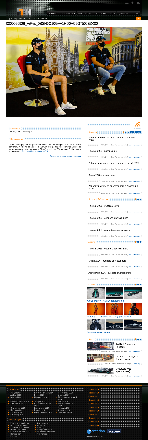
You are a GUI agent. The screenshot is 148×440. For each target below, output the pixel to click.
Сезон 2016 (93, 400)
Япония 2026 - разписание (102, 151)
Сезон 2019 (93, 389)
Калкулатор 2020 (41, 408)
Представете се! (44, 429)
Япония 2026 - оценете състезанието (108, 218)
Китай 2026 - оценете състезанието (107, 261)
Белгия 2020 (15, 397)
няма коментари (134, 145)
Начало (53, 13)
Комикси (14, 436)
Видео (91, 339)
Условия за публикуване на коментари (65, 156)
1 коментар (136, 364)
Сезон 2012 (93, 414)
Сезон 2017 (93, 396)
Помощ (40, 427)
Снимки (91, 285)
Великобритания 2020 (20, 401)
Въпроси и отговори (46, 432)
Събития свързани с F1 (20, 432)
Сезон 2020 (14, 389)
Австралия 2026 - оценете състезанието (110, 273)
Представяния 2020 (43, 412)
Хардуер (41, 425)
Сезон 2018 (93, 393)
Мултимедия (85, 13)
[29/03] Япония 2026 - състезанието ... (30, 19)
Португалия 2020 (65, 393)
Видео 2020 (39, 410)
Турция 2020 (16, 393)
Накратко (92, 132)
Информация (68, 13)
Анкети (91, 242)
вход (138, 18)
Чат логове (42, 434)
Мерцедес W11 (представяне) (123, 370)
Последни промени (18, 425)
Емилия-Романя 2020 (43, 393)
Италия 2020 (64, 395)
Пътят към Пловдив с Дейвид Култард (126, 357)
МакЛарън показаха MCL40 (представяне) (109, 316)
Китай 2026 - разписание (101, 175)
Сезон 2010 (93, 422)
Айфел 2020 (15, 395)
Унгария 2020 (40, 401)
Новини (91, 199)
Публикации (102, 199)
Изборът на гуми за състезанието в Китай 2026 (113, 163)
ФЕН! (112, 13)
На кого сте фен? (18, 429)
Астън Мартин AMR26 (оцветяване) (106, 301)
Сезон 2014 (93, 407)
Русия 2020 (39, 395)
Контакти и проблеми (19, 423)
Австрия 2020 (16, 404)
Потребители (16, 434)
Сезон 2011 (93, 418)
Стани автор (42, 423)
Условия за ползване (19, 427)
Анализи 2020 (64, 408)
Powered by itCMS (95, 436)
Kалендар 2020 (17, 414)
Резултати (101, 13)
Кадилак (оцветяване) (99, 332)
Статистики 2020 (17, 408)
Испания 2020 (40, 397)
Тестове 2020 (16, 412)
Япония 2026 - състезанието (103, 206)
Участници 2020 (65, 412)
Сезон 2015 (93, 404)
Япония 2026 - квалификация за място (109, 230)
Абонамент (137, 128)
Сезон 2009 (93, 425)
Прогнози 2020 (17, 410)
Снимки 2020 (64, 410)
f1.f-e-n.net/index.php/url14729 (35, 151)
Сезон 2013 (93, 411)
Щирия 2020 (63, 401)
